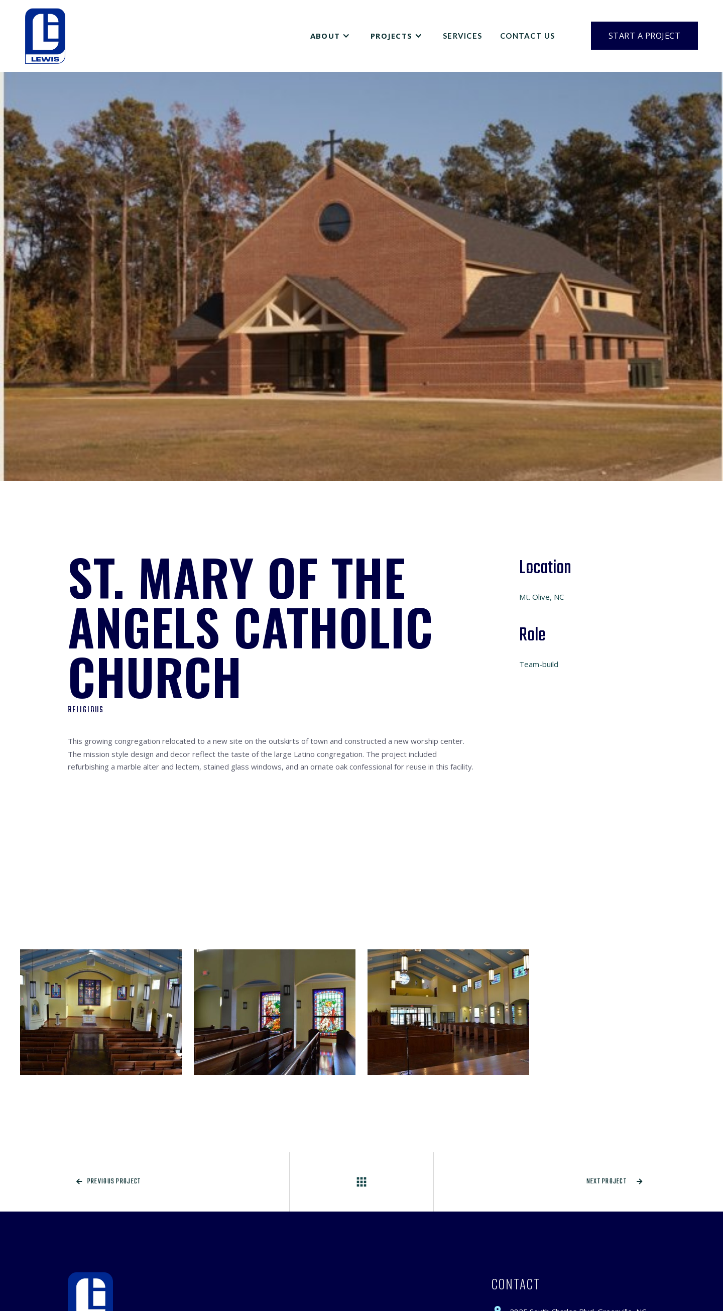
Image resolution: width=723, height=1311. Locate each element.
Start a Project (645, 35)
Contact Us (527, 35)
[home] (45, 36)
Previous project (108, 1181)
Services (462, 35)
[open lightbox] (101, 1012)
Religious (86, 710)
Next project (614, 1181)
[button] (331, 36)
